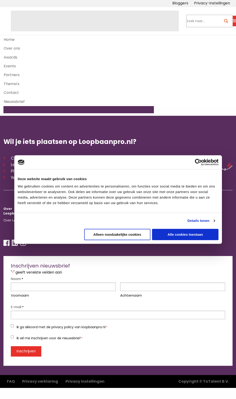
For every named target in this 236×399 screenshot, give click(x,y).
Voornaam (20, 292)
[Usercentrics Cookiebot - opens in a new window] (198, 162)
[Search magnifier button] (226, 21)
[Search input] (202, 21)
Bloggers (180, 3)
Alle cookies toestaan (185, 234)
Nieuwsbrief (14, 101)
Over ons (12, 48)
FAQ (11, 379)
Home (9, 39)
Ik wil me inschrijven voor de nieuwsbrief (50, 335)
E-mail (17, 304)
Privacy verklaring (40, 379)
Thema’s (11, 83)
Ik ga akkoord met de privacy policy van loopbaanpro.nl (62, 324)
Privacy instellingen (85, 379)
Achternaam (131, 292)
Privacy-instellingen (212, 3)
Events (10, 66)
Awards (10, 57)
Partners (12, 74)
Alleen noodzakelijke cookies (117, 234)
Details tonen (198, 221)
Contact (11, 92)
